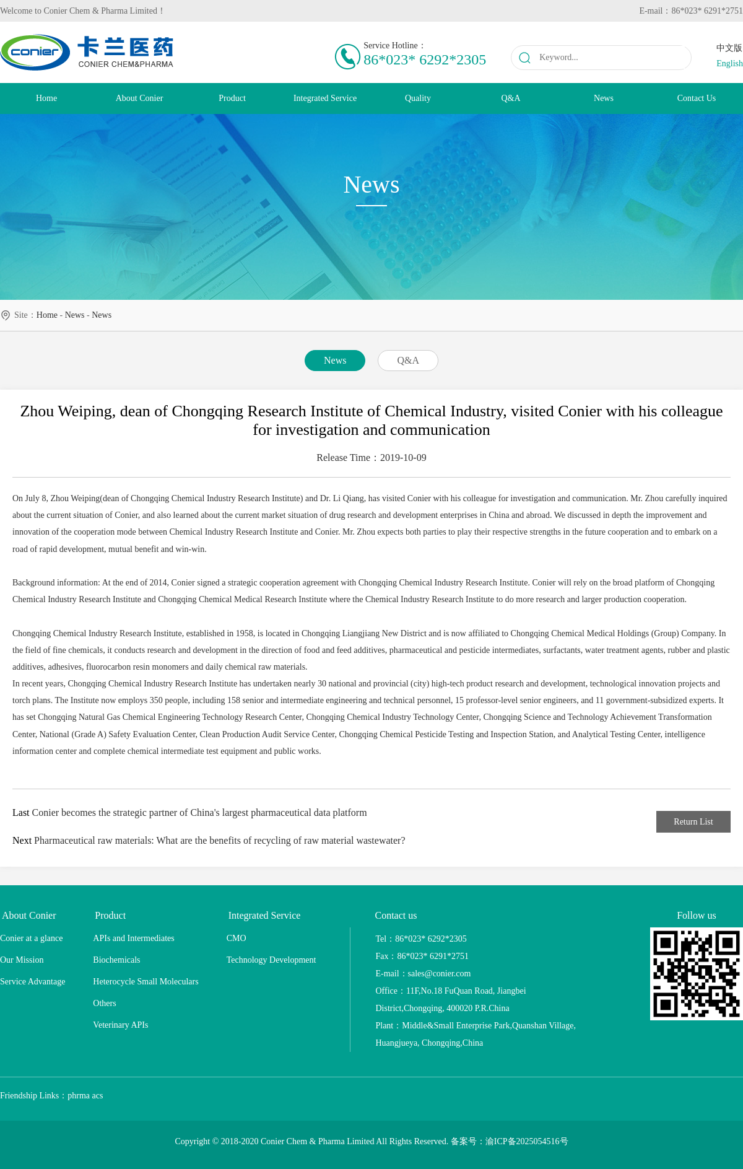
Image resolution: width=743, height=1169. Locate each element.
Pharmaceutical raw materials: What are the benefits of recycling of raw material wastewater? (219, 840)
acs (97, 1095)
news (75, 315)
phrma (78, 1095)
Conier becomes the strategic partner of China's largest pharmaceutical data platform (199, 812)
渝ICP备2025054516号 (526, 1141)
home (47, 315)
